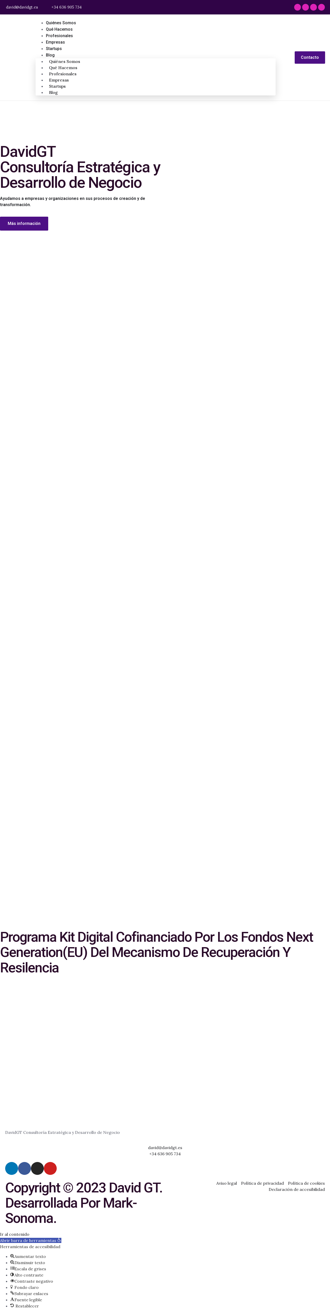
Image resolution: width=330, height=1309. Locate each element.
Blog (50, 55)
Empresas (55, 42)
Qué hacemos (59, 29)
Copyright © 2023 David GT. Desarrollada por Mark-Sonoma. (83, 1202)
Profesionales (59, 35)
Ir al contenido (14, 1234)
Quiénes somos (61, 22)
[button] (30, 1240)
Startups (54, 48)
